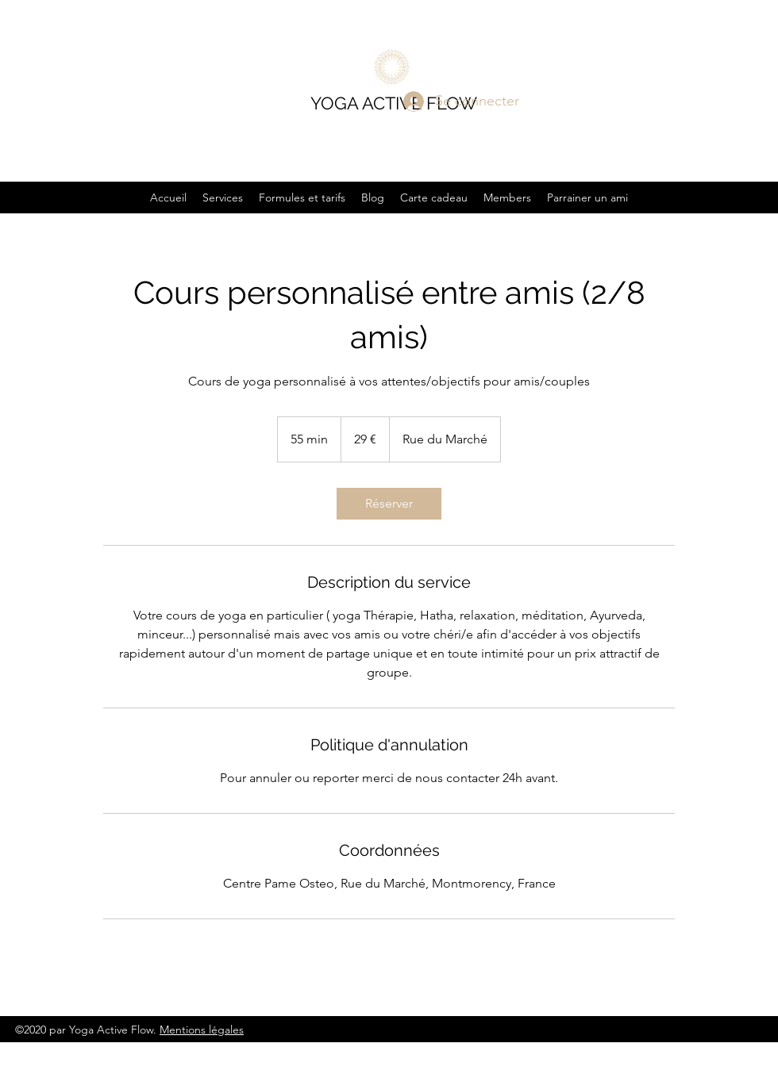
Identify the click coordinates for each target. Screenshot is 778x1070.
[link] (389, 504)
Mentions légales (202, 1029)
